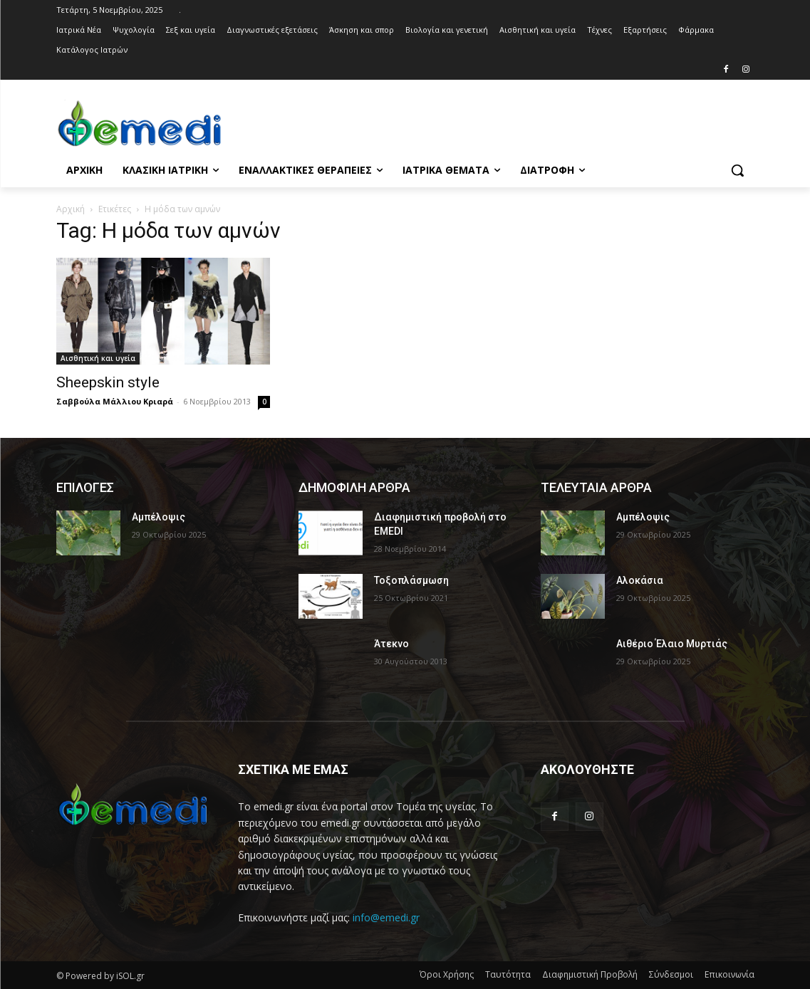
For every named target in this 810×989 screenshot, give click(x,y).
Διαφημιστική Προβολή (590, 974)
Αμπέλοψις (158, 517)
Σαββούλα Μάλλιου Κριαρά (114, 401)
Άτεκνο (391, 643)
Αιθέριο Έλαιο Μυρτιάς (671, 643)
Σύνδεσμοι (671, 974)
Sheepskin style (108, 382)
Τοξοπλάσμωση (411, 580)
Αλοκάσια (639, 580)
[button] (737, 170)
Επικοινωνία (729, 974)
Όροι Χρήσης (447, 974)
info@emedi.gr (386, 917)
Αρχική (70, 209)
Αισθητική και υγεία (98, 358)
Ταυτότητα (508, 974)
